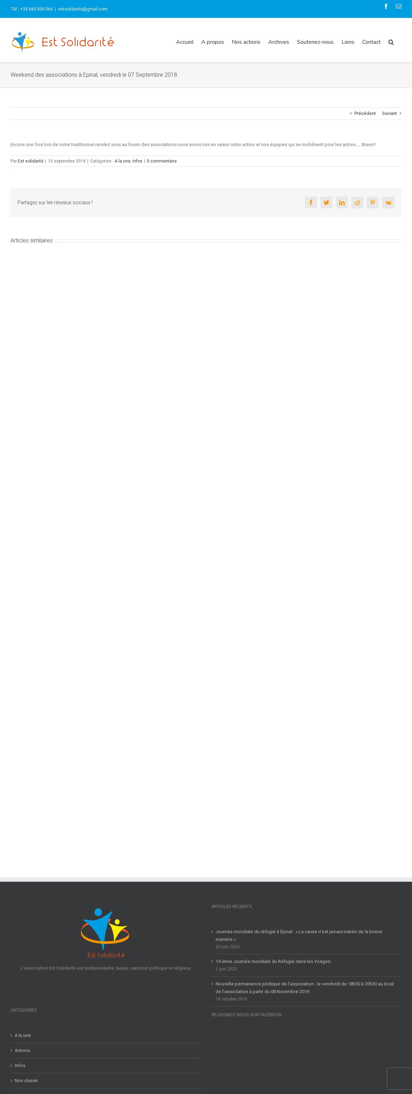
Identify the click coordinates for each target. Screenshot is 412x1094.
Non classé (26, 1080)
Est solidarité (30, 161)
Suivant (389, 113)
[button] (391, 42)
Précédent (365, 113)
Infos (137, 161)
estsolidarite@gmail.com (83, 9)
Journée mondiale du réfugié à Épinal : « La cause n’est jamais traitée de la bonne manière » (299, 935)
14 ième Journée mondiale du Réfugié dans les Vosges (273, 961)
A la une (122, 161)
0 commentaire (162, 161)
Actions (22, 1050)
